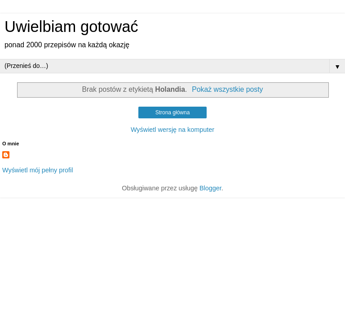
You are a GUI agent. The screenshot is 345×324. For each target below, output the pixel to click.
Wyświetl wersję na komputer (172, 129)
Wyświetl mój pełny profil (37, 170)
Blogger (210, 188)
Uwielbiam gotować (71, 26)
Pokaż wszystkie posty (227, 89)
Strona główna (172, 112)
